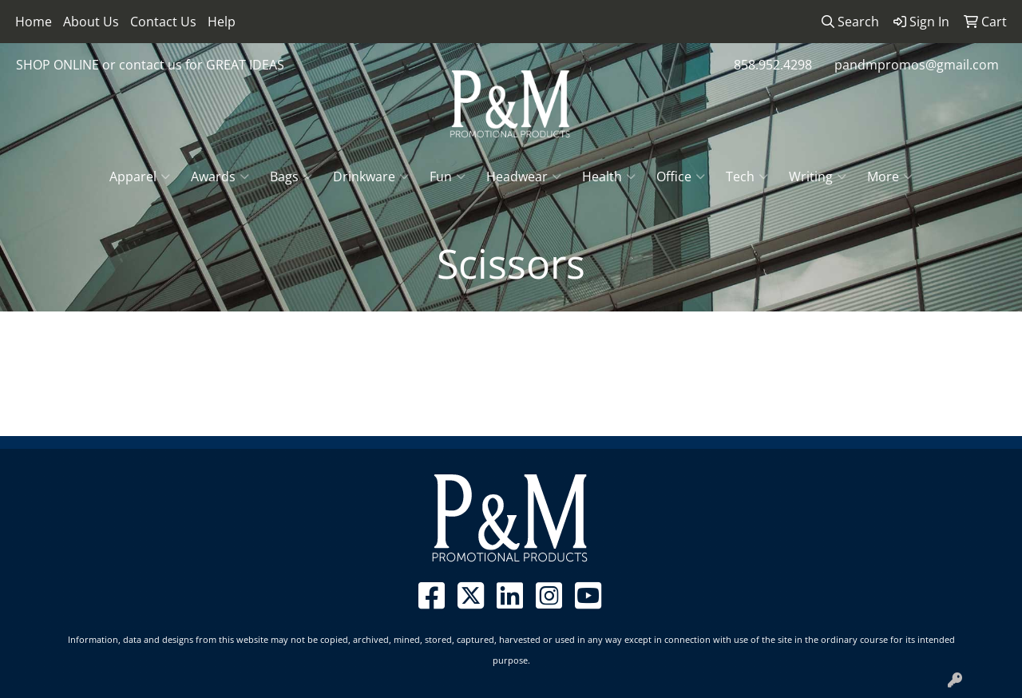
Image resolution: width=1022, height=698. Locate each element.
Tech (747, 176)
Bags (291, 176)
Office (680, 176)
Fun (447, 176)
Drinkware (371, 176)
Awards (220, 176)
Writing (817, 176)
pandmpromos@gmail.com (916, 64)
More (890, 176)
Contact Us (163, 21)
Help (222, 21)
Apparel (139, 176)
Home (33, 21)
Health (609, 176)
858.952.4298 (773, 64)
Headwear (523, 176)
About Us (91, 21)
